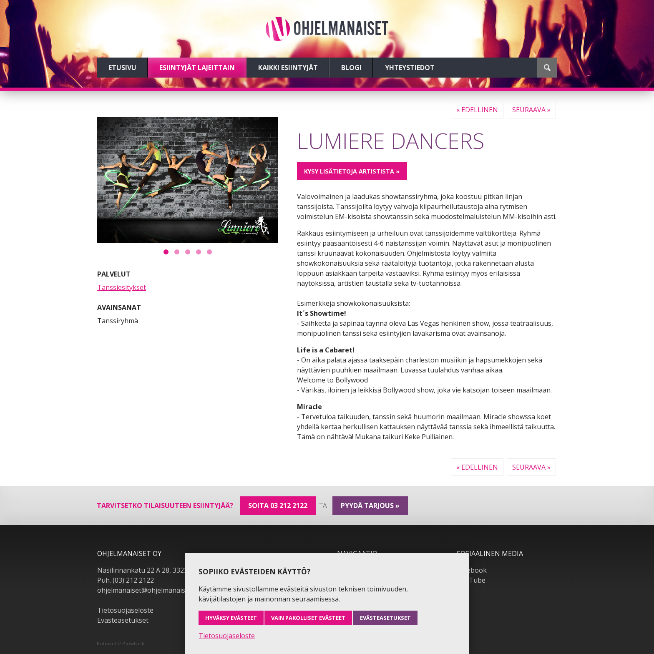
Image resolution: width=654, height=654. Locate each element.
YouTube (471, 580)
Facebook (472, 570)
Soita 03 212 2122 (277, 505)
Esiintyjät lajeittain (197, 67)
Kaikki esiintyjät (288, 67)
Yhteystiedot (410, 67)
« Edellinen (477, 109)
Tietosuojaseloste (125, 610)
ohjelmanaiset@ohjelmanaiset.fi (146, 590)
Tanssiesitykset (121, 287)
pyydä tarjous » (370, 505)
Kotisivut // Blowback (120, 643)
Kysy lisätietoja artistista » (352, 171)
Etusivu (122, 67)
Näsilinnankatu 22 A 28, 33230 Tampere (159, 570)
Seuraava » (531, 109)
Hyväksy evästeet (231, 617)
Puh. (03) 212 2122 (125, 580)
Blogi (351, 67)
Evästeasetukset (122, 620)
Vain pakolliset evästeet (308, 617)
